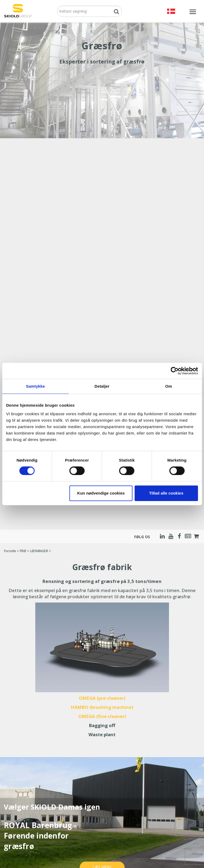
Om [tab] (168, 386)
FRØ (23, 551)
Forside (10, 551)
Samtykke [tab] (35, 386)
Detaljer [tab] (102, 386)
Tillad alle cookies (166, 493)
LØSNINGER (39, 551)
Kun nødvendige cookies (101, 493)
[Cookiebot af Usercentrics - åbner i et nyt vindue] (174, 371)
